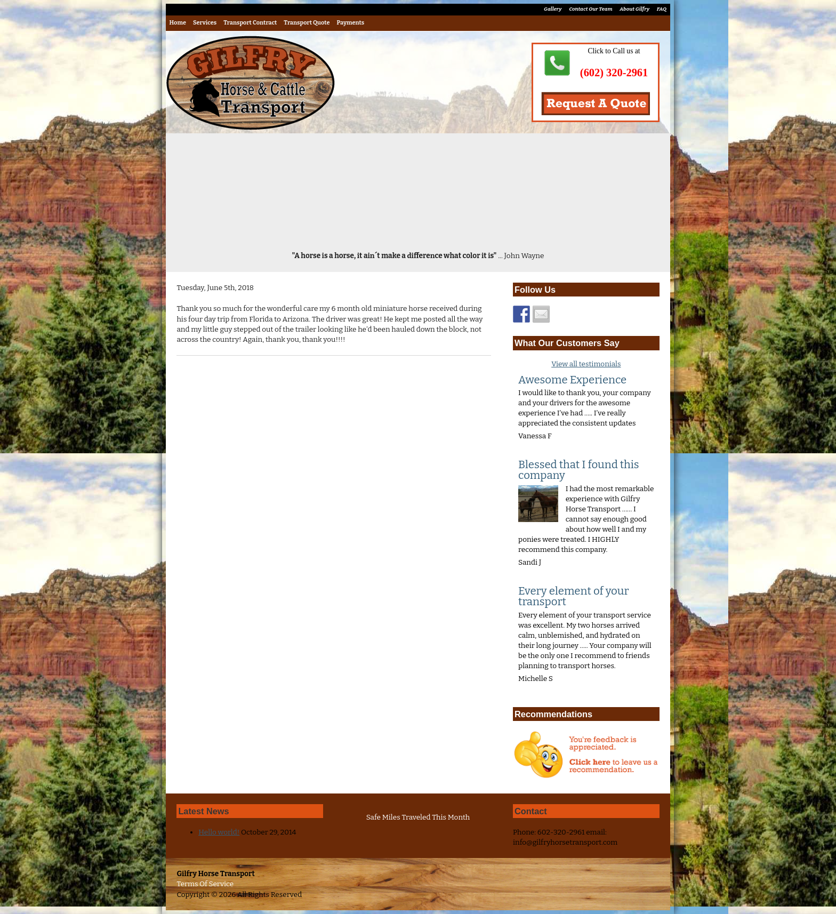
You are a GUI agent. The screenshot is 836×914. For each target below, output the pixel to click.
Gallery (552, 9)
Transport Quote (306, 22)
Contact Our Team (590, 9)
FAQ (661, 9)
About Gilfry (634, 9)
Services (204, 22)
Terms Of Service (205, 883)
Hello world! (218, 832)
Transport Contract (250, 22)
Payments (351, 22)
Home (178, 22)
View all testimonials (586, 363)
